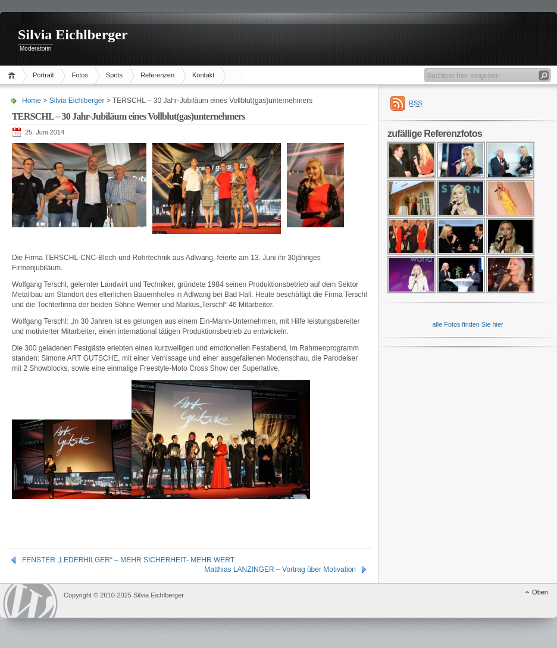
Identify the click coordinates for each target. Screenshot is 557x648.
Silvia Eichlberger (73, 34)
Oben (540, 592)
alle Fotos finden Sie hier (467, 324)
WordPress (30, 601)
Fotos (79, 75)
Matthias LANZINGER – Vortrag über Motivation (280, 569)
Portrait (43, 75)
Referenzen (157, 75)
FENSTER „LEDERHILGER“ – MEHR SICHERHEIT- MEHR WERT (128, 560)
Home (13, 75)
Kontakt (203, 75)
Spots (114, 75)
